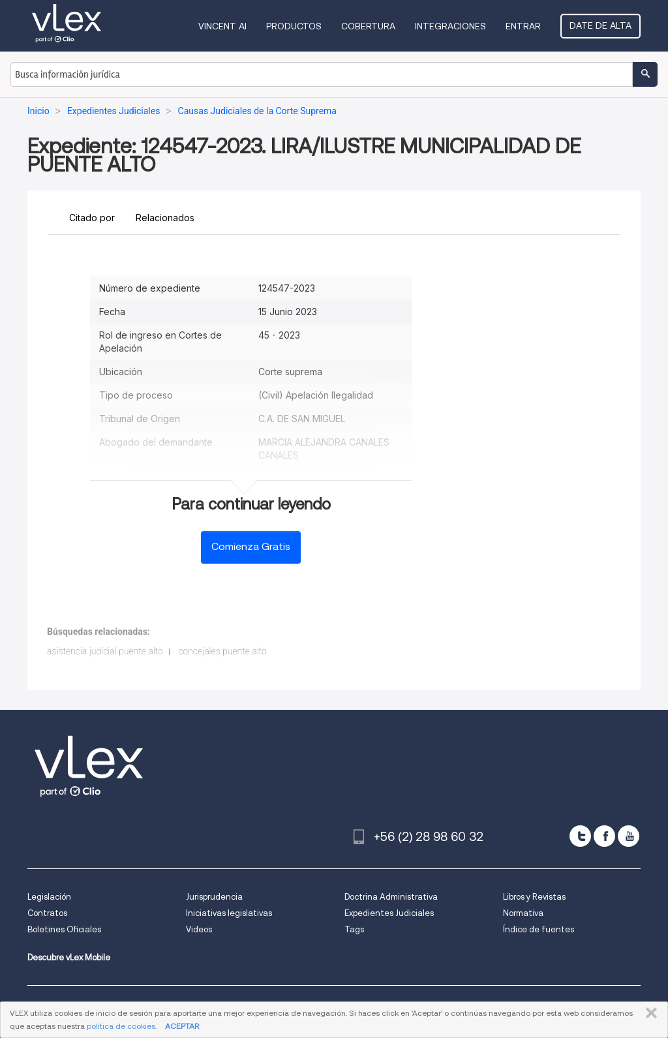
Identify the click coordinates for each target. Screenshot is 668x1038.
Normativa (523, 913)
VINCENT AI (222, 26)
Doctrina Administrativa (391, 897)
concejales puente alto (222, 651)
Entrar (523, 26)
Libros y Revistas (534, 897)
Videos (199, 929)
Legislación (49, 897)
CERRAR (649, 1013)
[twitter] (580, 836)
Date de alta (600, 25)
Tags (354, 929)
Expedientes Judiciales (389, 913)
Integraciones (450, 26)
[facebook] (604, 836)
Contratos (47, 913)
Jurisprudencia (214, 897)
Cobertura (368, 26)
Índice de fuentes (538, 929)
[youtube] (628, 836)
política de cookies (121, 1026)
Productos (294, 26)
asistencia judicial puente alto (105, 651)
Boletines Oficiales (64, 929)
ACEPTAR (182, 1026)
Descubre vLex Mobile (68, 957)
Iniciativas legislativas (229, 913)
